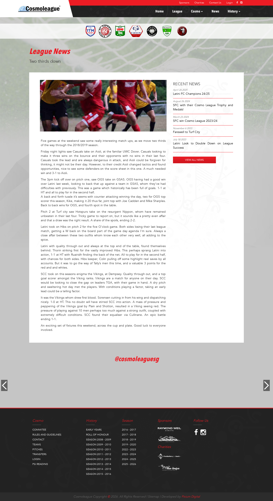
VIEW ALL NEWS (194, 160)
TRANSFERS (39, 454)
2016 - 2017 (129, 429)
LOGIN (36, 459)
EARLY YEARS (94, 429)
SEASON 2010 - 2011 (98, 449)
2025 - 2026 (129, 464)
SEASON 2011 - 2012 (98, 454)
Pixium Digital (191, 497)
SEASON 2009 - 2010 (98, 444)
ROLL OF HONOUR (97, 434)
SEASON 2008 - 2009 (98, 439)
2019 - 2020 (129, 444)
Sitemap (153, 497)
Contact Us (215, 2)
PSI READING (40, 464)
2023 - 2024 (129, 454)
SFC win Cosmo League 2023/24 (195, 121)
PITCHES (37, 449)
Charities (199, 2)
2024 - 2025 (129, 459)
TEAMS (36, 444)
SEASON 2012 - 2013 (98, 459)
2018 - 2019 (129, 439)
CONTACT (38, 439)
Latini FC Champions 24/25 (191, 94)
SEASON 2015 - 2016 (98, 474)
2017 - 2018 (129, 434)
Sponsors (184, 2)
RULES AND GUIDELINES (46, 434)
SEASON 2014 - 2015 (98, 469)
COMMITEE (39, 429)
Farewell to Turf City (186, 132)
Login (229, 2)
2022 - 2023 (129, 449)
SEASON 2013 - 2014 (98, 464)
